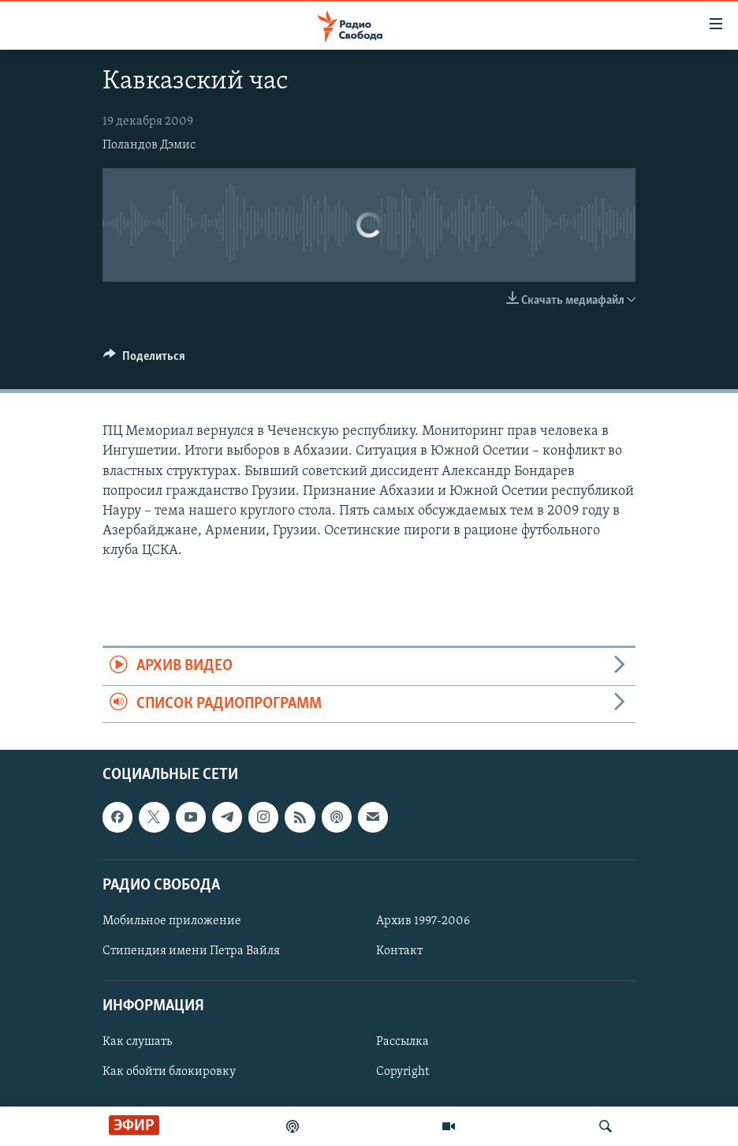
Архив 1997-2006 (423, 921)
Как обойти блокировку (169, 1072)
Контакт (399, 951)
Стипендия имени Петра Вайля (191, 951)
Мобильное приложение (171, 921)
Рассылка (402, 1042)
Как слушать (137, 1042)
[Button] (144, 360)
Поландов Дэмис (149, 145)
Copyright (402, 1072)
